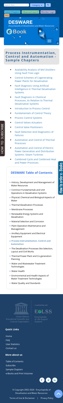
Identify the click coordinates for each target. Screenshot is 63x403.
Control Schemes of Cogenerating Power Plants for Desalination (33, 79)
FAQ (8, 340)
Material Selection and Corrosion (27, 221)
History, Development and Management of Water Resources (32, 184)
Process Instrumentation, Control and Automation (31, 242)
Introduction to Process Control (32, 108)
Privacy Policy (47, 398)
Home (9, 336)
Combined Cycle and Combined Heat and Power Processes (35, 161)
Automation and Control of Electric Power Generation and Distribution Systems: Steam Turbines (34, 151)
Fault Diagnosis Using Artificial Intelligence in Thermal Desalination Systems (35, 89)
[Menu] (49, 41)
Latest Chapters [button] (12, 12)
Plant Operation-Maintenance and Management (28, 227)
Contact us (11, 348)
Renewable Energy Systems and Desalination (27, 215)
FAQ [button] (7, 15)
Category (37, 5)
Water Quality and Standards (25, 283)
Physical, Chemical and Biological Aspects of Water (33, 199)
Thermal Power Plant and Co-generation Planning (31, 258)
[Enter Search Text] (16, 5)
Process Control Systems (28, 117)
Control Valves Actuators (28, 122)
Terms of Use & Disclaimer (22, 398)
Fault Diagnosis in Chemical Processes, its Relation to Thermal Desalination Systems (34, 100)
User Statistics (13, 344)
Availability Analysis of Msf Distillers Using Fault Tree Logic (35, 71)
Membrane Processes (22, 209)
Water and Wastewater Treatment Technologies (28, 265)
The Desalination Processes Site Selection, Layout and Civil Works (32, 250)
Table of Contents (14, 361)
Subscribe (10, 365)
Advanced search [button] (30, 12)
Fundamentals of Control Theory (33, 113)
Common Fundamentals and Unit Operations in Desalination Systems (29, 191)
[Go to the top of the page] (57, 395)
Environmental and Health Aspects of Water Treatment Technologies (30, 277)
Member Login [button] (48, 12)
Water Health (18, 271)
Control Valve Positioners (29, 127)
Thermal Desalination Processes (27, 204)
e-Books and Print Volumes (19, 373)
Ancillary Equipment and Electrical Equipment (28, 235)
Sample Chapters (14, 369)
